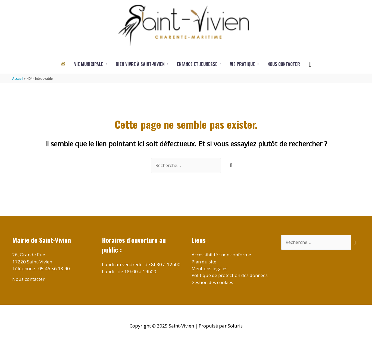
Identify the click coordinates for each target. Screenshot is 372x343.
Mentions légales (210, 269)
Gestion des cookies (213, 282)
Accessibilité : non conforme (221, 255)
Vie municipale (88, 64)
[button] (310, 64)
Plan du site (204, 262)
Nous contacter (283, 64)
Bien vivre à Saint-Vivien (140, 64)
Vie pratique (242, 64)
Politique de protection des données (230, 275)
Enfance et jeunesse (197, 64)
